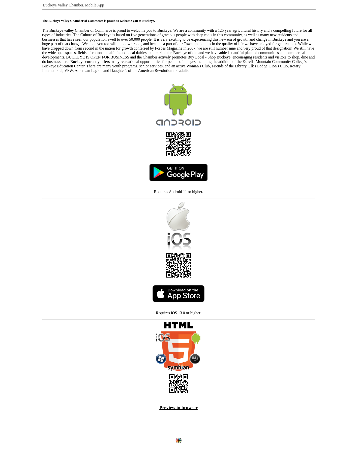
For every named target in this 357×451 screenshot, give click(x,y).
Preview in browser (178, 407)
